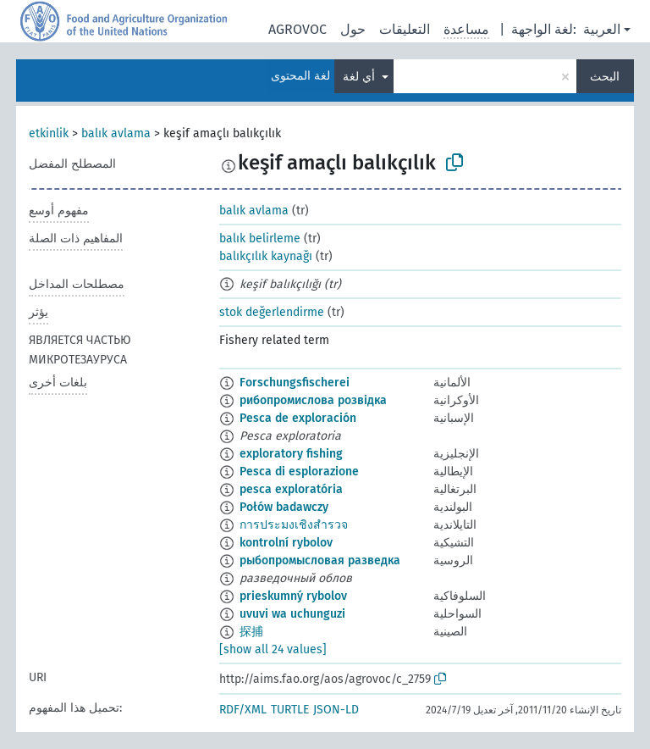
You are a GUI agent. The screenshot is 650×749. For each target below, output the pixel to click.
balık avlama (116, 133)
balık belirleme (259, 238)
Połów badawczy (284, 507)
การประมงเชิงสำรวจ (294, 525)
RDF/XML (243, 709)
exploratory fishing (291, 454)
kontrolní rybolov (286, 542)
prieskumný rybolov (293, 596)
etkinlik (49, 133)
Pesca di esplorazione (299, 471)
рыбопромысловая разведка (320, 560)
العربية (601, 29)
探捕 (251, 631)
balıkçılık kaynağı (265, 256)
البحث (605, 76)
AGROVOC (297, 29)
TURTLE (290, 709)
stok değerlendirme (271, 312)
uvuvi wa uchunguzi (292, 614)
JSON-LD (336, 709)
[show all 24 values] (273, 649)
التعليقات (404, 29)
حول (353, 29)
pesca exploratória (291, 489)
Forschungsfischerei (295, 382)
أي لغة (360, 76)
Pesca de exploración (298, 418)
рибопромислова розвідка (313, 400)
